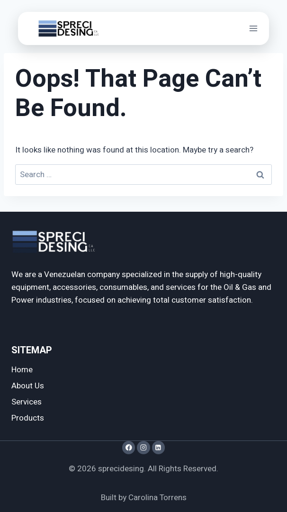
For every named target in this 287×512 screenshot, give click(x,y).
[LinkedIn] (158, 447)
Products (27, 418)
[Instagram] (143, 447)
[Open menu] (253, 28)
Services (26, 402)
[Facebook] (128, 447)
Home (22, 370)
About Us (27, 386)
